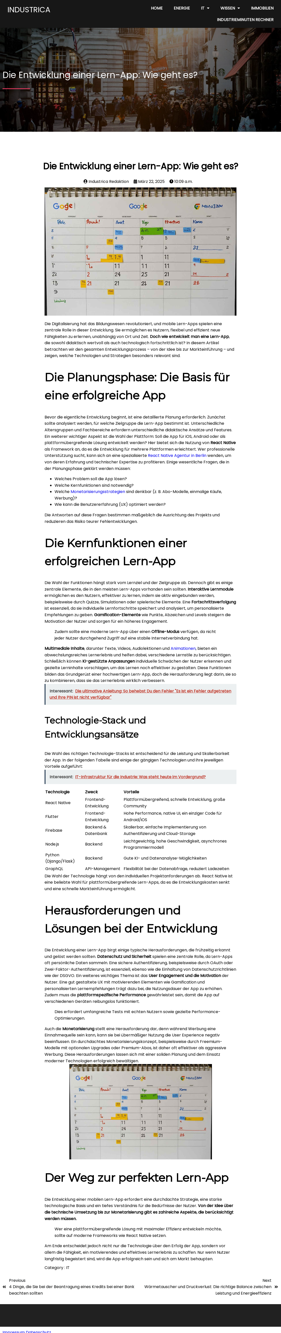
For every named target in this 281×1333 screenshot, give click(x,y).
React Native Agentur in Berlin (176, 455)
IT (68, 1268)
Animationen (183, 648)
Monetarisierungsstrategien (98, 492)
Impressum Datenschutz (27, 1327)
